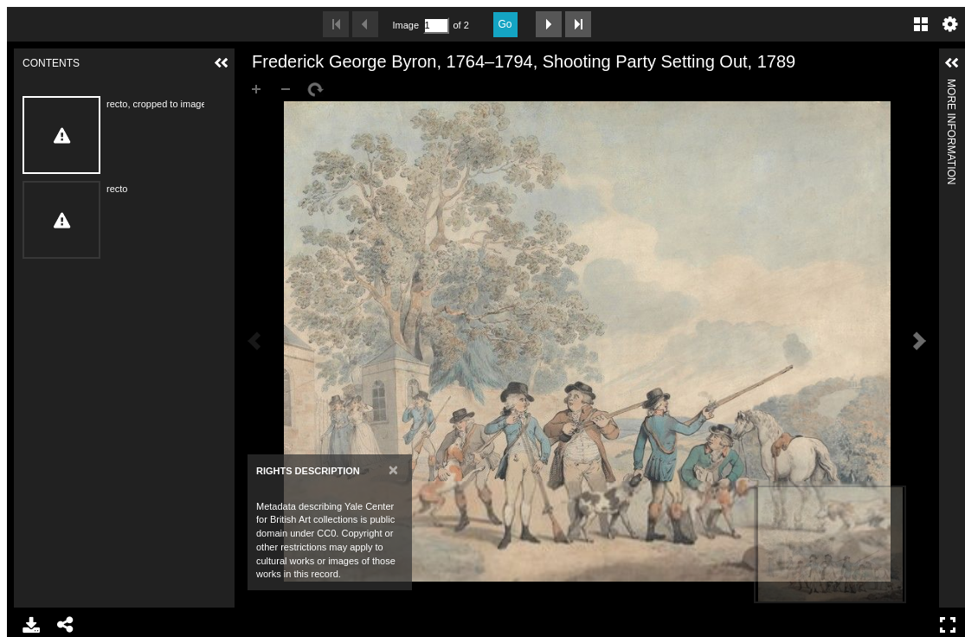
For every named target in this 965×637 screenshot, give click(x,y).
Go (505, 24)
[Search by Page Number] (436, 25)
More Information (951, 86)
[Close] (393, 469)
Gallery (921, 24)
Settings (950, 24)
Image (406, 25)
